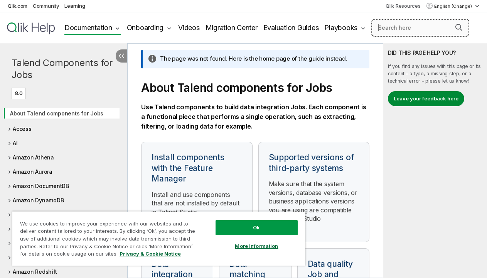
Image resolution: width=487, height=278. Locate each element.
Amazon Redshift (35, 271)
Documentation (88, 28)
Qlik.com (17, 6)
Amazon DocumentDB (41, 186)
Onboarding (145, 28)
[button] (459, 27)
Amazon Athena (33, 157)
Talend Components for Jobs (62, 68)
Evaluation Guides (291, 28)
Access (22, 128)
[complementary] (435, 160)
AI (15, 143)
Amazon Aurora (32, 171)
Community (46, 6)
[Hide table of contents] (121, 56)
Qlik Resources (403, 6)
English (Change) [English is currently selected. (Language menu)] (453, 6)
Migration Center (232, 28)
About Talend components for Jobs (56, 113)
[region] (153, 235)
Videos (189, 28)
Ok (247, 222)
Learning (74, 6)
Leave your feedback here (426, 98)
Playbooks (340, 28)
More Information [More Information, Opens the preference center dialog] (247, 240)
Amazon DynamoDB (38, 200)
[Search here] (420, 28)
